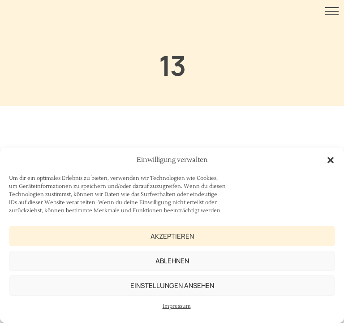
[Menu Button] (332, 12)
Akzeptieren (172, 236)
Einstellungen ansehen (172, 285)
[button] (330, 160)
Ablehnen (172, 261)
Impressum (177, 306)
